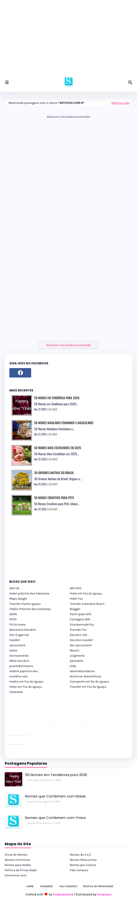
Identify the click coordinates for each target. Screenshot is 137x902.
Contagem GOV (80, 619)
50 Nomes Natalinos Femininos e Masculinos (63, 422)
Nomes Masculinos (83, 859)
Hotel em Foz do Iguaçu (86, 593)
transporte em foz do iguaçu (89, 681)
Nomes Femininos (17, 859)
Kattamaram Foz (43, 744)
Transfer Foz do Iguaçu (34, 744)
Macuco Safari (41, 744)
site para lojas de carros (11, 718)
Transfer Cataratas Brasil (87, 603)
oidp (73, 666)
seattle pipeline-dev (23, 671)
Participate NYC (81, 614)
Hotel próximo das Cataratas (29, 593)
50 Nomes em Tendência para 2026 (56, 397)
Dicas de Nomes (16, 854)
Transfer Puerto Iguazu (25, 603)
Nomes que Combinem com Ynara (55, 817)
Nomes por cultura (83, 865)
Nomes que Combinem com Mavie (55, 796)
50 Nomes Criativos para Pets (54, 497)
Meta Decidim (19, 660)
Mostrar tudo (120, 103)
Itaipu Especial (45, 744)
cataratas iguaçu (23, 744)
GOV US (14, 588)
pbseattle (76, 660)
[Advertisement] (68, 40)
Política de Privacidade (21, 870)
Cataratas (16, 692)
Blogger (75, 609)
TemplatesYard (63, 894)
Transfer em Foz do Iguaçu (88, 686)
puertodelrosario (21, 666)
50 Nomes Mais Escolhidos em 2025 (57, 447)
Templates (104, 894)
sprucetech (17, 645)
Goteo (13, 650)
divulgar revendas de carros (15, 718)
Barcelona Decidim (22, 629)
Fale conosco (79, 870)
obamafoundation (82, 671)
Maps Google (18, 598)
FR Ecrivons (17, 624)
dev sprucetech (81, 645)
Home (29, 886)
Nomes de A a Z (80, 854)
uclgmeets (77, 655)
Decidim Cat (78, 635)
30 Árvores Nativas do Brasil (54, 472)
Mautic (75, 650)
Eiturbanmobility (82, 624)
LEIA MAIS (52, 409)
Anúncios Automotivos (85, 676)
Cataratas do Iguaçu (47, 744)
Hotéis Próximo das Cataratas (30, 609)
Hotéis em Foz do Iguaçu (26, 681)
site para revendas (21, 718)
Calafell (14, 640)
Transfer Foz (78, 629)
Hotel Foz (76, 598)
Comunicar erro (15, 875)
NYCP (13, 619)
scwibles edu (18, 676)
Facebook (46, 886)
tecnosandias (19, 655)
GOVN (13, 614)
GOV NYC (75, 588)
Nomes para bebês (18, 865)
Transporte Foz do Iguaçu (38, 744)
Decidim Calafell (81, 640)
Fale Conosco (68, 886)
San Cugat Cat (19, 635)
